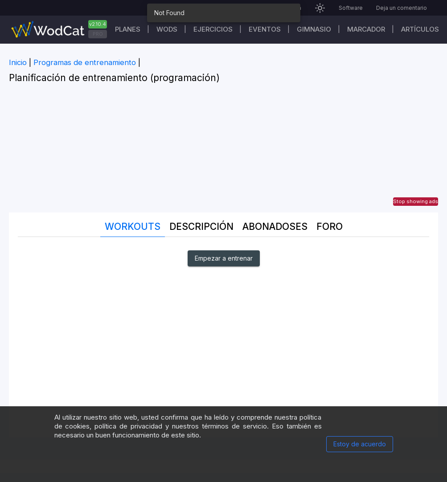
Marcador (366, 29)
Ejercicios (213, 29)
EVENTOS (265, 29)
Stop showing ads (415, 201)
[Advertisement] (223, 150)
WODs (166, 29)
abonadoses (275, 226)
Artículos (420, 29)
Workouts (132, 226)
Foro (329, 226)
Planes (127, 29)
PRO (98, 34)
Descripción (201, 226)
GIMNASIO (314, 29)
